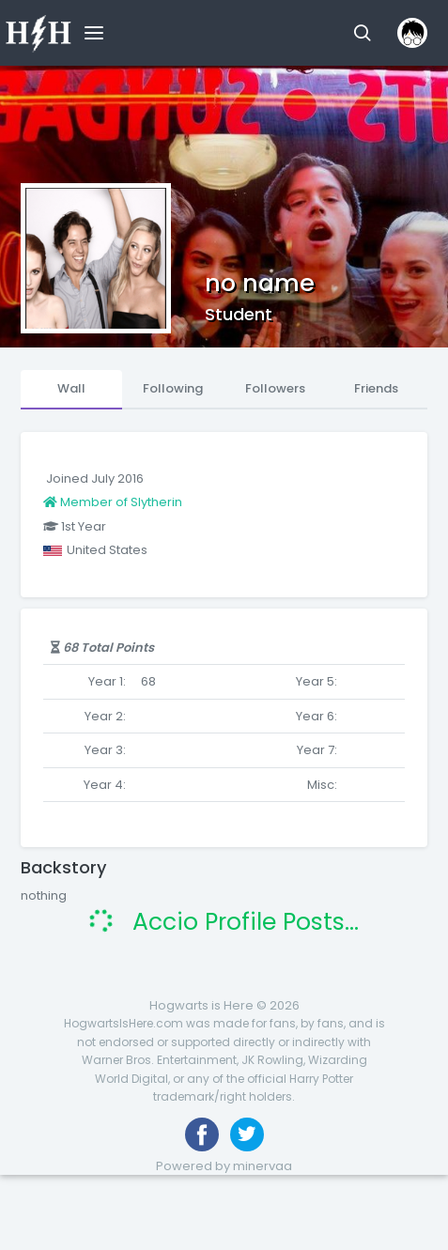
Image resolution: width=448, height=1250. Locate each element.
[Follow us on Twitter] (247, 1134)
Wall (71, 388)
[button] (362, 33)
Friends (376, 388)
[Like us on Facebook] (202, 1134)
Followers (275, 388)
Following (173, 388)
